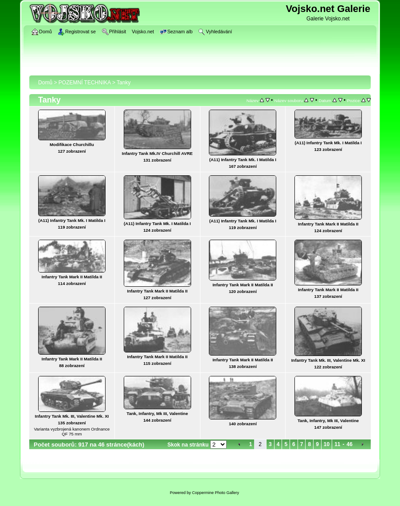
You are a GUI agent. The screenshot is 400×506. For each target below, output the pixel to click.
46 (350, 444)
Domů (45, 82)
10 (326, 444)
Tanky (123, 82)
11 (337, 444)
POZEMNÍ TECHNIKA (85, 82)
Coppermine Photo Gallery (215, 492)
